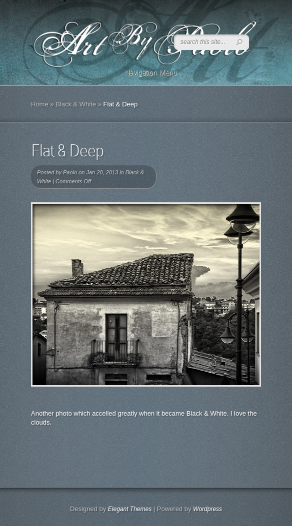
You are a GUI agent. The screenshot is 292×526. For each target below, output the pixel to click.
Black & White (76, 104)
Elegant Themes (130, 509)
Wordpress (207, 509)
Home (39, 104)
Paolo (70, 172)
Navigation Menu (144, 72)
